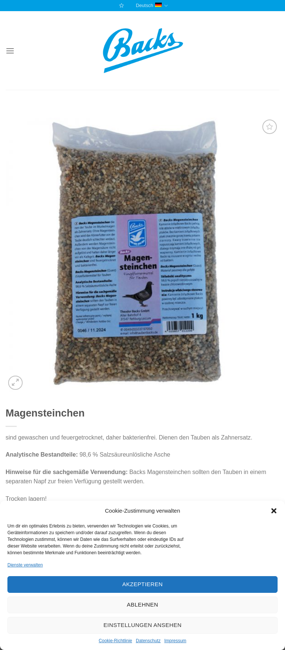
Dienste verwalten (25, 565)
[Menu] (10, 51)
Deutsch (152, 5)
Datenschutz (148, 640)
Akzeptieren (142, 584)
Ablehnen (142, 604)
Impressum (175, 640)
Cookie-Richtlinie (115, 640)
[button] (274, 511)
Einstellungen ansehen (142, 625)
